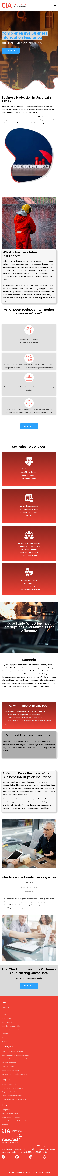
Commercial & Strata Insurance (14, 1099)
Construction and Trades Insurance (15, 1055)
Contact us (29, 986)
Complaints (6, 1109)
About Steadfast (8, 1011)
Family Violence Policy (10, 1113)
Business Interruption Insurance (13, 1088)
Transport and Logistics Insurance (14, 1074)
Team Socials (7, 1018)
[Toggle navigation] (55, 5)
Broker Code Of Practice (11, 1117)
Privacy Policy (7, 1022)
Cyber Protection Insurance (12, 1096)
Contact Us (11, 51)
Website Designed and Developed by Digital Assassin (29, 1172)
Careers (5, 1034)
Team (4, 1015)
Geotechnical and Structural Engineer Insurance (20, 1059)
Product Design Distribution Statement (16, 1121)
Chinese (5, 1125)
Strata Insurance (8, 1066)
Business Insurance (9, 1084)
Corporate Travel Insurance (12, 1092)
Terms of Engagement (10, 1030)
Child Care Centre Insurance (12, 1051)
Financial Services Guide (11, 1026)
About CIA (5, 1007)
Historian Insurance (9, 1063)
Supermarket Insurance (10, 1070)
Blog (3, 1037)
